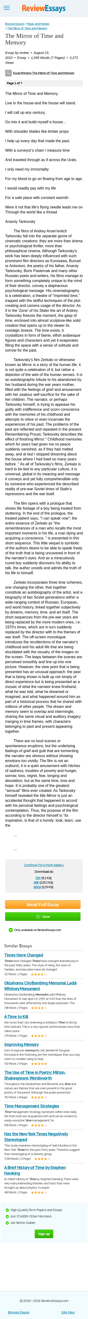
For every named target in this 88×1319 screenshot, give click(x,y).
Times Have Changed (23, 955)
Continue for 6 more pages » (44, 865)
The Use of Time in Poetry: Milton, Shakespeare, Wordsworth (34, 1075)
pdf (36, 882)
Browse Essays (18, 1312)
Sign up (44, 1233)
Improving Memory (21, 1044)
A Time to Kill (16, 1016)
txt (38, 877)
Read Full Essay (43, 904)
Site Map (68, 1312)
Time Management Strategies (31, 1106)
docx (37, 886)
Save (43, 916)
